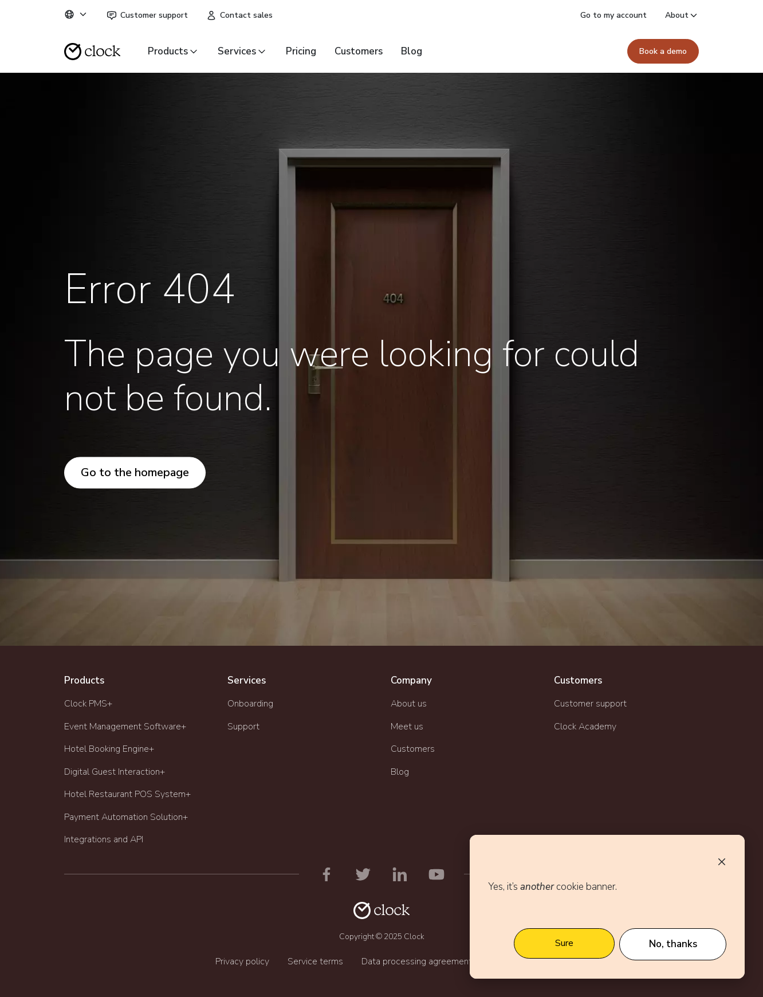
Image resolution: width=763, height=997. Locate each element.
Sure (564, 943)
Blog (411, 51)
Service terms (315, 961)
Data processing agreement (416, 961)
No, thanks (673, 944)
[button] (76, 14)
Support (243, 726)
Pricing (301, 51)
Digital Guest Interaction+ (114, 772)
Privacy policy (242, 961)
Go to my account (613, 15)
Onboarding (250, 703)
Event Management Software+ (125, 726)
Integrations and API (103, 839)
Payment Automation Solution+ (126, 817)
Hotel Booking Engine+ (109, 749)
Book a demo (663, 51)
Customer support (147, 15)
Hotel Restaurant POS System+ (127, 794)
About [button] (682, 15)
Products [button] (173, 51)
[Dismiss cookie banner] (721, 861)
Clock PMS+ (88, 703)
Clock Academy (585, 726)
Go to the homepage (135, 472)
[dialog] (607, 907)
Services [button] (243, 51)
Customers (359, 51)
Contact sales (239, 15)
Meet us (407, 726)
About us (409, 703)
